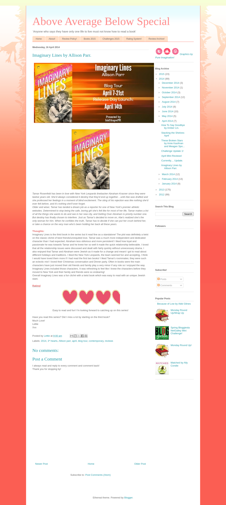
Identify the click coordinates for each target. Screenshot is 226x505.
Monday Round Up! (181, 345)
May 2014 (167, 116)
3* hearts (52, 340)
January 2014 (169, 183)
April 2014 (167, 121)
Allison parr (65, 340)
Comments (164, 285)
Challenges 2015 (111, 39)
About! (52, 39)
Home (39, 39)
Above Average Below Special (101, 21)
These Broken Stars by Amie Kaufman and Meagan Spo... (173, 143)
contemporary (96, 340)
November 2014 (171, 87)
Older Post (140, 463)
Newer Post (41, 463)
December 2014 (171, 82)
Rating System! (134, 39)
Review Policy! (69, 39)
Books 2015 (89, 39)
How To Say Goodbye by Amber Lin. (173, 126)
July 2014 (167, 106)
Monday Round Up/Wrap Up (179, 312)
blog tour (82, 340)
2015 (162, 74)
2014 (43, 340)
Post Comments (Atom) (98, 474)
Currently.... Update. (172, 160)
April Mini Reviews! (171, 155)
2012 (162, 194)
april (74, 340)
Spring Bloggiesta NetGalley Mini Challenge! (180, 330)
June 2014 (168, 111)
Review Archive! (156, 39)
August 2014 (169, 101)
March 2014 (168, 174)
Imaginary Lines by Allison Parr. (171, 167)
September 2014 (171, 97)
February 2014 (170, 179)
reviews (109, 340)
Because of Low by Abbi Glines (174, 303)
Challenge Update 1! (172, 151)
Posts (161, 279)
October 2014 (169, 92)
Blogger (128, 497)
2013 (162, 189)
